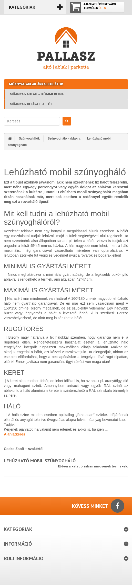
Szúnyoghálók (29, 138)
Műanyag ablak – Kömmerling (37, 94)
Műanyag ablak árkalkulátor (36, 84)
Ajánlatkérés (14, 434)
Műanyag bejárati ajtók (31, 104)
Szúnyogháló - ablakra (64, 138)
